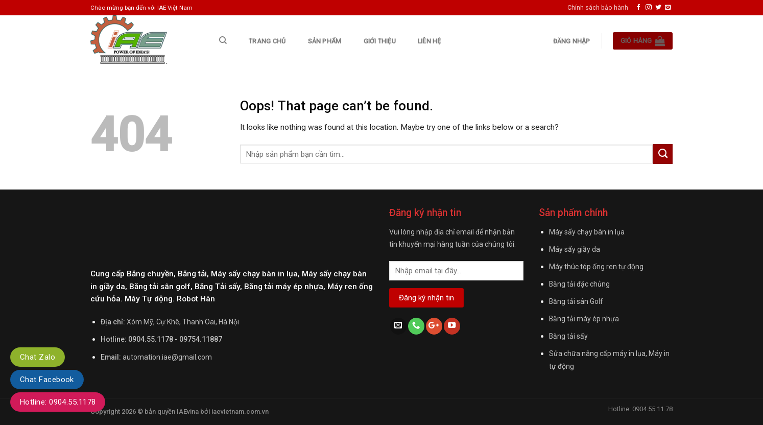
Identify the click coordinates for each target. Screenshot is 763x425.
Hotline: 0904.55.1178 (58, 402)
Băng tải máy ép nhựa (584, 319)
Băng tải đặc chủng (579, 284)
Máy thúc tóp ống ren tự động (596, 267)
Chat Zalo (37, 357)
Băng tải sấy (568, 336)
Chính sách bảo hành (597, 7)
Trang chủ (267, 41)
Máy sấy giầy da (574, 249)
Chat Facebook (47, 379)
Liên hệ (429, 41)
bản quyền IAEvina (172, 411)
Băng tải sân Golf (576, 301)
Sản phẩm (325, 41)
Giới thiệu (380, 41)
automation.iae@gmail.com (167, 357)
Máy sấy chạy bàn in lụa (587, 232)
